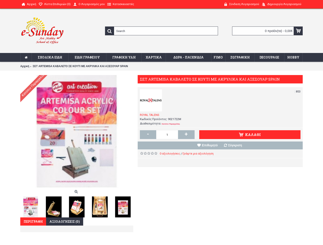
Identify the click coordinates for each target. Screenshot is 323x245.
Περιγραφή (33, 221)
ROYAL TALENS (149, 115)
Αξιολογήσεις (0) (64, 221)
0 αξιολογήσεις (170, 153)
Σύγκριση (235, 145)
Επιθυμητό (210, 145)
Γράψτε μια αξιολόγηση (198, 153)
